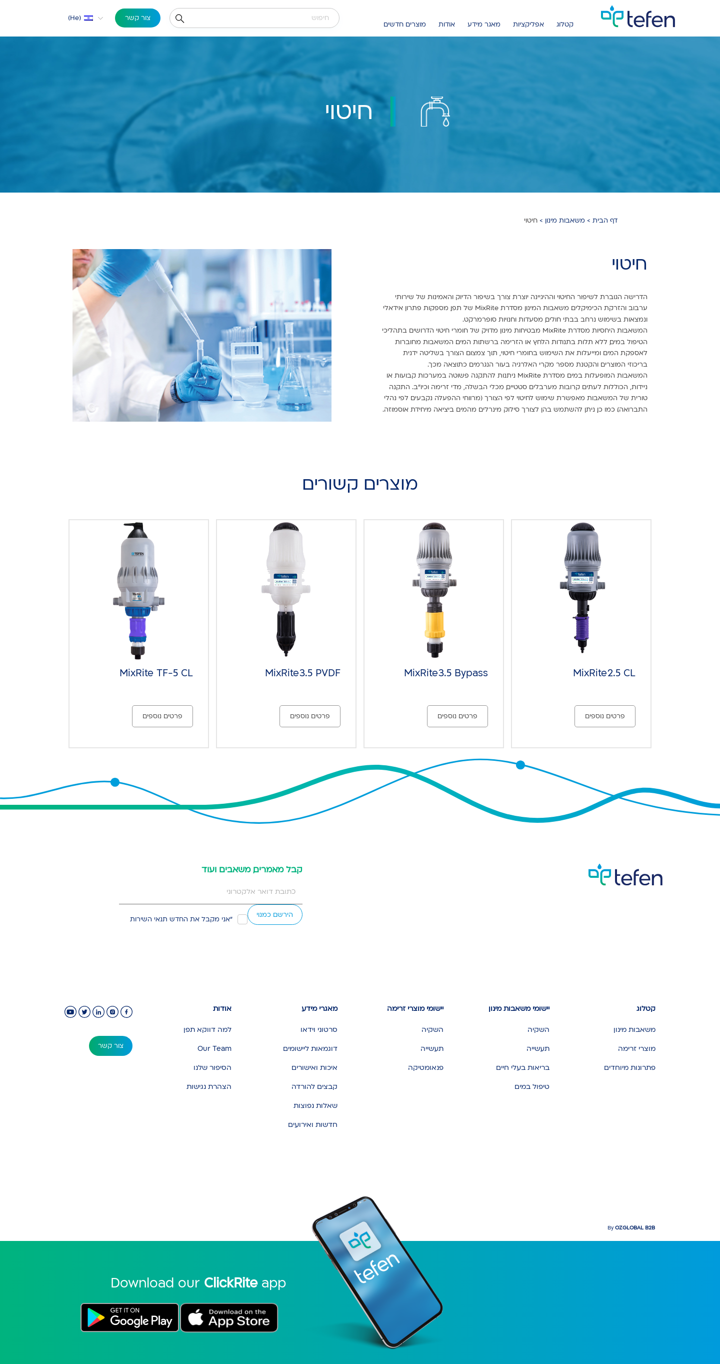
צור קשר (137, 18)
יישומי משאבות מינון (519, 1008)
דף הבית (605, 220)
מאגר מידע (484, 24)
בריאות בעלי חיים (523, 1067)
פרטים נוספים (605, 716)
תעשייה (538, 1048)
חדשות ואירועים (313, 1124)
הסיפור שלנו (213, 1067)
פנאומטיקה (426, 1067)
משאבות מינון (565, 220)
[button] (79, 18)
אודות (446, 24)
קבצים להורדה (315, 1086)
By (631, 1227)
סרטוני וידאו (319, 1029)
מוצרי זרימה (637, 1048)
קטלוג (565, 24)
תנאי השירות (149, 919)
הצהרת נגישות (209, 1086)
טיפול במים (532, 1086)
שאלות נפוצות (316, 1105)
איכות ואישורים (315, 1067)
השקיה (539, 1029)
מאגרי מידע (320, 1008)
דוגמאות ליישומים (310, 1048)
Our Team (215, 1048)
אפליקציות (528, 24)
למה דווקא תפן (208, 1029)
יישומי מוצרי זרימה (415, 1008)
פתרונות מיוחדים (630, 1067)
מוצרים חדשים (405, 24)
